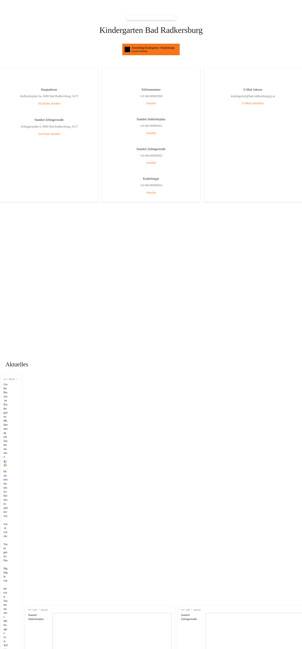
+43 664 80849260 (13, 577)
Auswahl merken (14, 402)
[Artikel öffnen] (151, 422)
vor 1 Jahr (8, 201)
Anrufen (30, 88)
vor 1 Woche (9, 164)
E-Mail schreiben (57, 147)
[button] (151, 4)
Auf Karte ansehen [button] (13, 54)
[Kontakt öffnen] (151, 561)
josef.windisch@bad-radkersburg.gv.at (25, 574)
